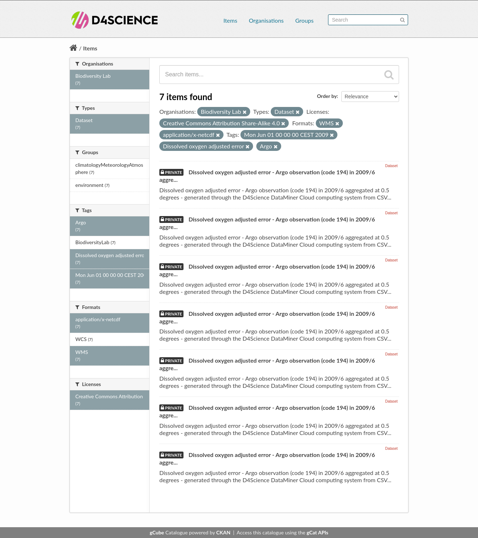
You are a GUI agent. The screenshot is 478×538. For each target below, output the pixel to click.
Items (230, 20)
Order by (327, 96)
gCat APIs (317, 532)
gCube (157, 532)
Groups (304, 20)
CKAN (223, 532)
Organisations (266, 20)
